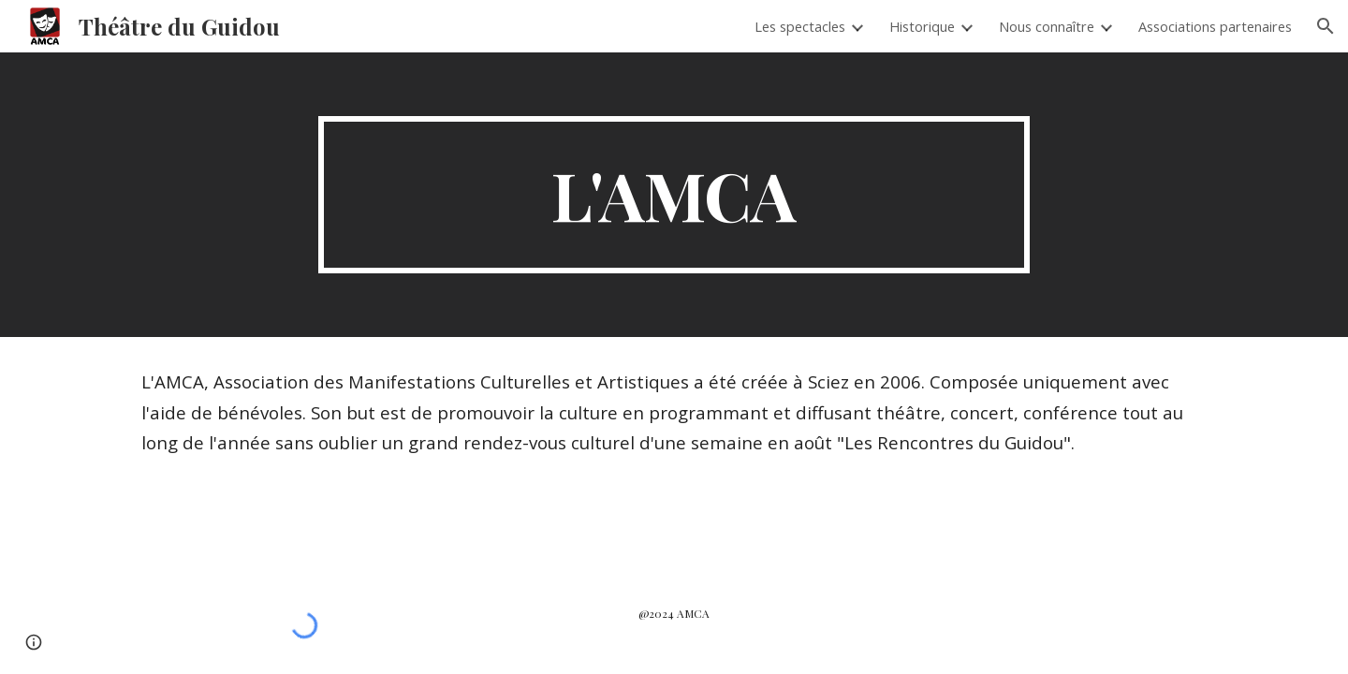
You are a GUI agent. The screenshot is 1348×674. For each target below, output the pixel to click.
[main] (674, 194)
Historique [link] (922, 26)
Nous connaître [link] (1046, 26)
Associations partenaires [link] (1215, 26)
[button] (1325, 26)
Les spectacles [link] (800, 26)
